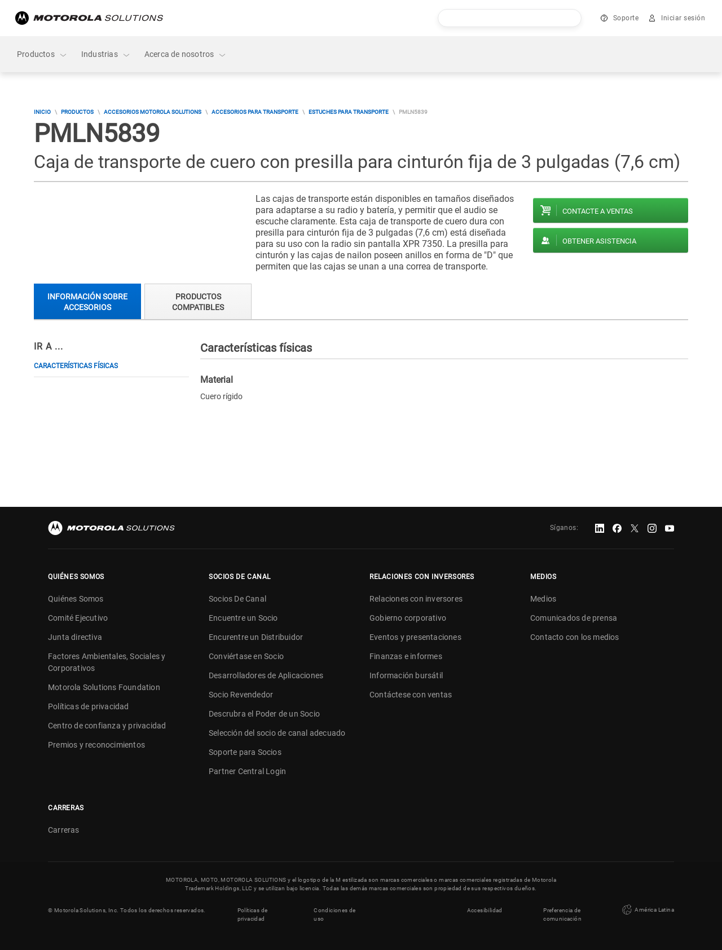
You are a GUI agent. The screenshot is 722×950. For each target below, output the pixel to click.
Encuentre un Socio (243, 617)
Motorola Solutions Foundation (104, 687)
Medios (543, 598)
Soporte (626, 18)
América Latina (647, 910)
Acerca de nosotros (185, 54)
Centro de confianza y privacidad (107, 725)
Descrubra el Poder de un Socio (264, 713)
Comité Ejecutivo (78, 617)
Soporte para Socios (245, 752)
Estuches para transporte (349, 112)
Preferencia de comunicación (562, 914)
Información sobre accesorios (87, 302)
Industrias (106, 54)
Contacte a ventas (597, 211)
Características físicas (76, 366)
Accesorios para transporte (255, 112)
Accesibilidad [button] (485, 910)
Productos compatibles (198, 302)
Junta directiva (75, 637)
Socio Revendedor (241, 694)
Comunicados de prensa (573, 617)
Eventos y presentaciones (415, 637)
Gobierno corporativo (407, 617)
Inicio (42, 112)
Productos (42, 54)
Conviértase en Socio (246, 656)
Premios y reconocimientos (96, 744)
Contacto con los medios (574, 637)
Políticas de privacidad (88, 706)
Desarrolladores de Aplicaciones (266, 675)
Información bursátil (406, 675)
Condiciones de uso (335, 914)
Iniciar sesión (683, 18)
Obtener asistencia (599, 241)
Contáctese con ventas (410, 694)
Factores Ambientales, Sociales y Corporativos (106, 662)
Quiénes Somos (76, 598)
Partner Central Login (247, 771)
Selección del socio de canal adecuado (277, 732)
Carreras (64, 829)
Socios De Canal (237, 598)
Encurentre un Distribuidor (256, 637)
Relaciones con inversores (416, 598)
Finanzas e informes (405, 656)
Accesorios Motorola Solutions (152, 112)
